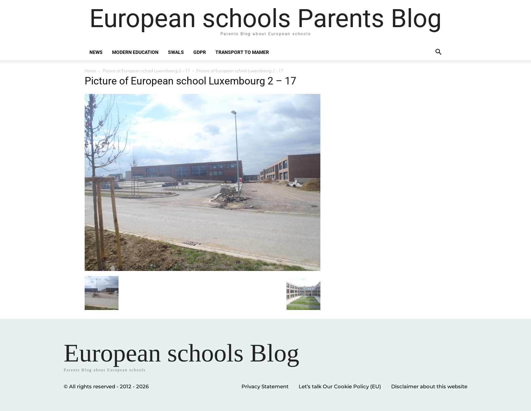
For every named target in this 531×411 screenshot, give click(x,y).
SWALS (176, 52)
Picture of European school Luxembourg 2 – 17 (146, 71)
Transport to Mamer (242, 52)
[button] (438, 53)
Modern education (135, 52)
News (96, 52)
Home (90, 71)
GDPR (199, 52)
